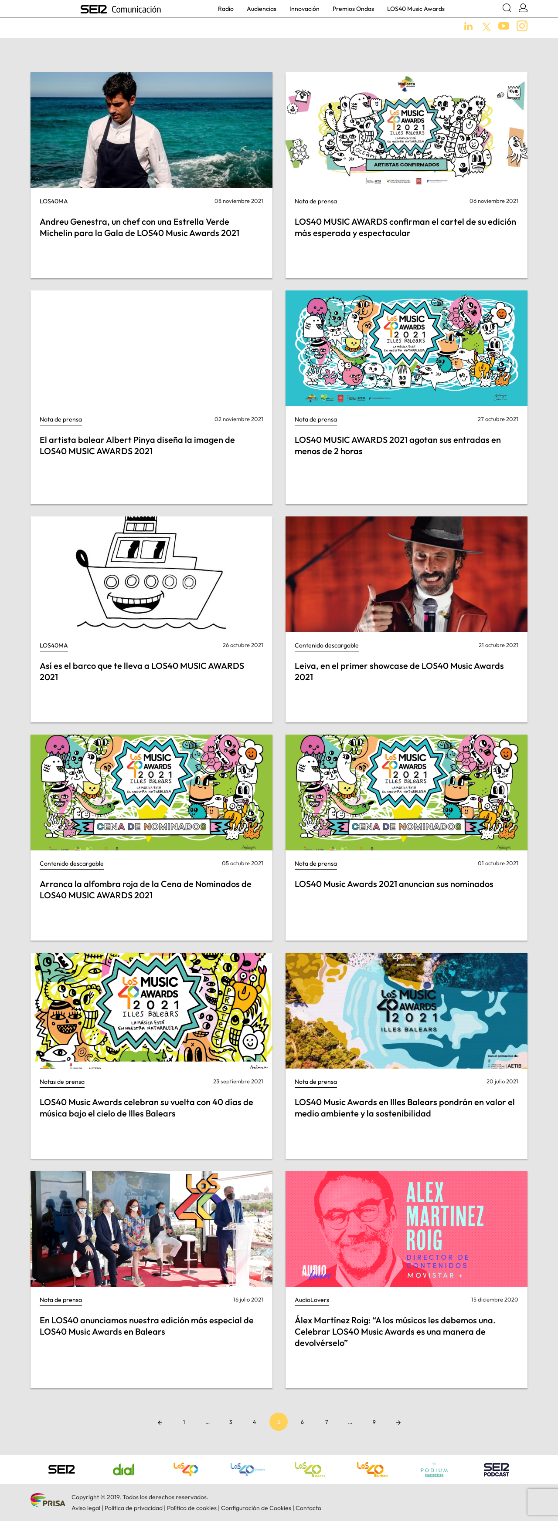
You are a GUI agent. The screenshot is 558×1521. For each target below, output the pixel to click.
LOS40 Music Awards (416, 9)
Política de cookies (192, 1508)
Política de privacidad (134, 1508)
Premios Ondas (353, 9)
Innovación (304, 9)
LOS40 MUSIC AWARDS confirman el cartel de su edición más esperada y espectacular (405, 227)
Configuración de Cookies (256, 1508)
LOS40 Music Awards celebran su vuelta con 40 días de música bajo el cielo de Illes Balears (146, 1107)
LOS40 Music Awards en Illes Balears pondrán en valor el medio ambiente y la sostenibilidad (405, 1107)
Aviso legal (85, 1508)
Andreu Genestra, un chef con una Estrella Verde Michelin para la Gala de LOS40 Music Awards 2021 (139, 227)
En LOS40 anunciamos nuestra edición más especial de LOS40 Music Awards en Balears (147, 1326)
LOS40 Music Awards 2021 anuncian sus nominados (394, 883)
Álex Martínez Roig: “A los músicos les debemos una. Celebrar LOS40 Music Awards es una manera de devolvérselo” (395, 1331)
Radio (226, 9)
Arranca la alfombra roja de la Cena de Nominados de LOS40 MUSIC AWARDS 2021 (146, 889)
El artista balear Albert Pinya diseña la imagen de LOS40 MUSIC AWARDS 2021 (137, 445)
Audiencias (261, 9)
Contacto (308, 1508)
